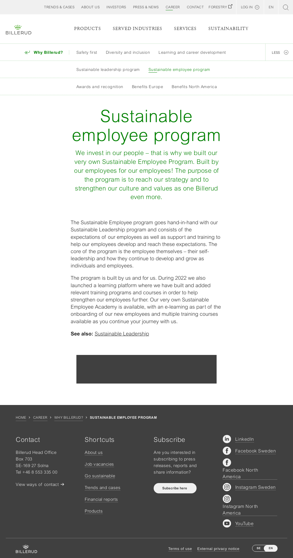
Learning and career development (192, 52)
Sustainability (228, 29)
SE (259, 548)
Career (40, 418)
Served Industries (137, 29)
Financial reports (101, 499)
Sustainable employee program (179, 69)
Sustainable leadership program (108, 69)
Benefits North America (194, 86)
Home (21, 418)
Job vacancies (99, 464)
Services (185, 29)
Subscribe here (175, 488)
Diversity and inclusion (128, 52)
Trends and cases (102, 487)
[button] (90, 7)
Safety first (86, 52)
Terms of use (180, 549)
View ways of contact (37, 484)
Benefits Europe (147, 86)
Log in (247, 7)
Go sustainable (100, 475)
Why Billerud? (68, 418)
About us (94, 452)
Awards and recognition (99, 86)
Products (87, 29)
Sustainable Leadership (122, 334)
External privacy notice (218, 549)
